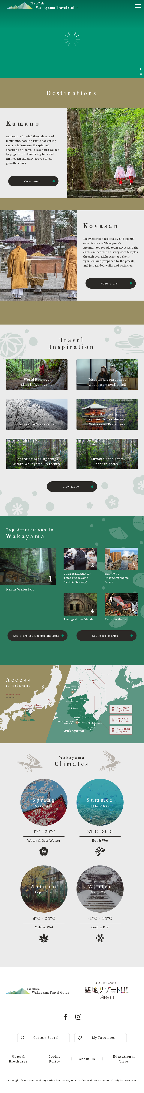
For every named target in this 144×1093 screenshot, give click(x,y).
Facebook (65, 1016)
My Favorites (103, 1038)
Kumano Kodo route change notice (107, 461)
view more (71, 486)
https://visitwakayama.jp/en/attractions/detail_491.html (31, 584)
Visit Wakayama (42, 6)
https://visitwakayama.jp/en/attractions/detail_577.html (80, 607)
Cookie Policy (55, 1058)
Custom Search (46, 1038)
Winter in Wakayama (36, 424)
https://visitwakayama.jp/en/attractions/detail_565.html (121, 566)
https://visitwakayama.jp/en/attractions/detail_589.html (121, 607)
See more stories (105, 635)
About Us (87, 1059)
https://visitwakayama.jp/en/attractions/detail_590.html (80, 566)
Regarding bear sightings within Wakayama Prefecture (37, 461)
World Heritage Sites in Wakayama (36, 381)
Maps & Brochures (18, 1058)
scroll (140, 71)
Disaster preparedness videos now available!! (107, 381)
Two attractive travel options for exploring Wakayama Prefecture (107, 419)
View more (32, 181)
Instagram (78, 1016)
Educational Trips (124, 1058)
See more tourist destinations (36, 635)
